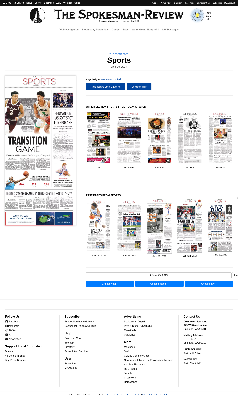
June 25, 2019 (159, 275)
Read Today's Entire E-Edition (105, 87)
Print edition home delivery (79, 321)
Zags (126, 29)
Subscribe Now (139, 87)
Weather (67, 3)
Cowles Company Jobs (137, 355)
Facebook (12, 321)
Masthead (129, 347)
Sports (38, 3)
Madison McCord (111, 79)
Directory (70, 347)
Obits (77, 3)
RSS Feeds (130, 369)
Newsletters (166, 3)
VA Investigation (69, 29)
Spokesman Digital (134, 321)
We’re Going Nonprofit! (145, 29)
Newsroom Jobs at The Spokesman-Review (148, 360)
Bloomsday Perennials (95, 29)
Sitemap (69, 342)
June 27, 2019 (232, 275)
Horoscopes (130, 382)
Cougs (116, 29)
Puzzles (155, 3)
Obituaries (129, 334)
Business (49, 3)
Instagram (12, 326)
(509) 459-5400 (192, 362)
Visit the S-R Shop (15, 355)
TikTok (10, 330)
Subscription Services (77, 351)
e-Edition (178, 3)
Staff (126, 351)
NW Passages (170, 29)
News (29, 3)
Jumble (128, 373)
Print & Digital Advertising (138, 326)
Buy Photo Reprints (16, 360)
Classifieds (189, 3)
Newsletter (13, 339)
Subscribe (217, 3)
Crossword (130, 377)
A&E (58, 3)
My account (229, 3)
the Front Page (119, 54)
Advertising (132, 316)
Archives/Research (134, 364)
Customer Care (203, 3)
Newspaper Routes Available (80, 326)
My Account (71, 368)
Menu (7, 3)
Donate (9, 351)
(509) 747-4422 (192, 352)
